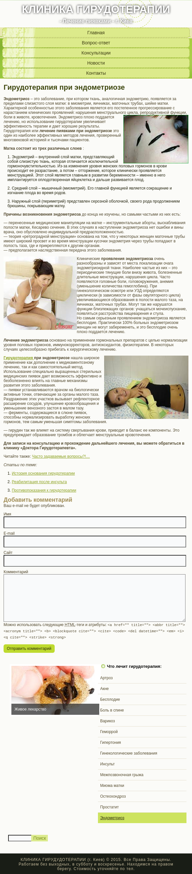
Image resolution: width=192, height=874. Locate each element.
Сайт (8, 552)
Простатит (109, 806)
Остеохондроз (113, 795)
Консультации (95, 52)
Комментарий (16, 572)
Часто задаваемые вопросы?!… (61, 456)
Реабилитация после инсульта (39, 482)
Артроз (106, 677)
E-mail (9, 533)
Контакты (96, 73)
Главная (95, 32)
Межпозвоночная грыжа (122, 774)
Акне (104, 687)
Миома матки (112, 784)
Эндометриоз (112, 817)
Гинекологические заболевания (128, 752)
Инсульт (107, 763)
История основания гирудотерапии (43, 473)
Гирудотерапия (19, 358)
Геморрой (109, 730)
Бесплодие (110, 698)
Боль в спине (112, 709)
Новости (96, 63)
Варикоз (107, 720)
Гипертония (110, 741)
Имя (7, 514)
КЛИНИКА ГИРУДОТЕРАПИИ (96, 9)
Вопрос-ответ (96, 42)
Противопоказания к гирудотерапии (44, 490)
